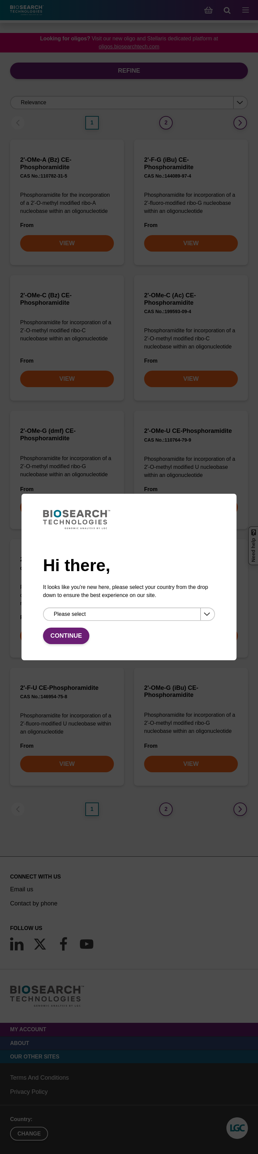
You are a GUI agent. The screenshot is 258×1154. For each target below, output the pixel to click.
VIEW (67, 243)
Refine (129, 70)
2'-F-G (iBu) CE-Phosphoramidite (169, 163)
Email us (21, 889)
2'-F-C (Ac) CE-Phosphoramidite (190, 559)
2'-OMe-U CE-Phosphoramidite (188, 430)
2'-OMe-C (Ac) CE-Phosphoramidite (170, 299)
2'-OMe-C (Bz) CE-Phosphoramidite (46, 299)
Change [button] (29, 1134)
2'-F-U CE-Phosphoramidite (59, 687)
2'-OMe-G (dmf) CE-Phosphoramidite (48, 434)
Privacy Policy (29, 1091)
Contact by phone (33, 903)
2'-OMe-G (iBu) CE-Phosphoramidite (171, 691)
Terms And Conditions (39, 1077)
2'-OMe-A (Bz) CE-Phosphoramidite (46, 163)
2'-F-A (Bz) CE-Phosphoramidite (66, 559)
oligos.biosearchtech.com (129, 46)
